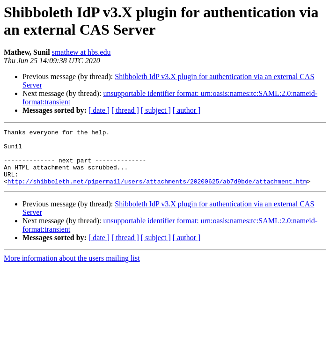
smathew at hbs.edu (81, 52)
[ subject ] (156, 110)
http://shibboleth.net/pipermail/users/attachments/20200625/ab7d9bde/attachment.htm (157, 192)
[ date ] (99, 110)
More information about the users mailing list (72, 269)
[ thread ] (125, 110)
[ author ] (187, 110)
